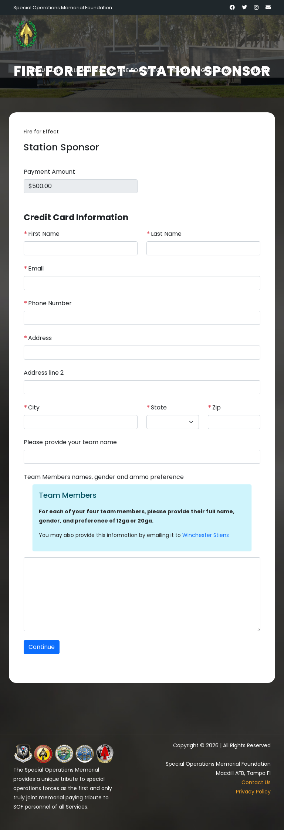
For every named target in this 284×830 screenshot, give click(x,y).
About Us (43, 70)
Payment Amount (49, 171)
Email (34, 268)
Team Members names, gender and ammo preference (104, 477)
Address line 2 (44, 372)
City (32, 407)
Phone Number (48, 303)
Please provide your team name (70, 442)
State (156, 407)
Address (38, 338)
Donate (259, 70)
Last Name (164, 233)
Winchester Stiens (205, 535)
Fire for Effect (141, 70)
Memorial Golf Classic (205, 70)
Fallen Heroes (88, 70)
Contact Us (256, 782)
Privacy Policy (253, 791)
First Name (42, 233)
